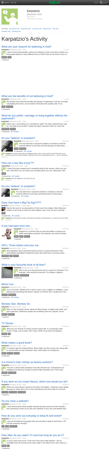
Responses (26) (26, 28)
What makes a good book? (16, 342)
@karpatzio (13, 50)
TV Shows (7, 323)
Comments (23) (37, 28)
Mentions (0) (47, 28)
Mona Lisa (7, 284)
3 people (17, 176)
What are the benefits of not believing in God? (27, 96)
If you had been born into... (16, 225)
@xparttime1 (15, 166)
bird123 (4, 205)
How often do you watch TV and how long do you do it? (32, 435)
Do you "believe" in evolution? (18, 138)
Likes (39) (55, 28)
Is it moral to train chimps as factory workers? (27, 362)
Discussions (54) (14, 28)
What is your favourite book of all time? (23, 264)
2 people (16, 131)
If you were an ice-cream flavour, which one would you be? (34, 381)
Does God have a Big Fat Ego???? (21, 202)
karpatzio (5, 50)
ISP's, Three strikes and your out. (20, 245)
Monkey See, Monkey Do (15, 303)
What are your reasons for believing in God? (26, 46)
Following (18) (16, 31)
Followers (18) (5, 31)
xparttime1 (5, 166)
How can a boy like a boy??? (17, 162)
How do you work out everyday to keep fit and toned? (31, 415)
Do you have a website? (15, 401)
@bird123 (11, 205)
